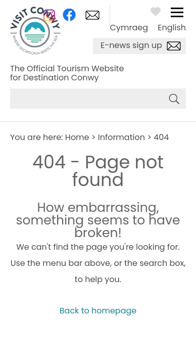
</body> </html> (98, 182)
